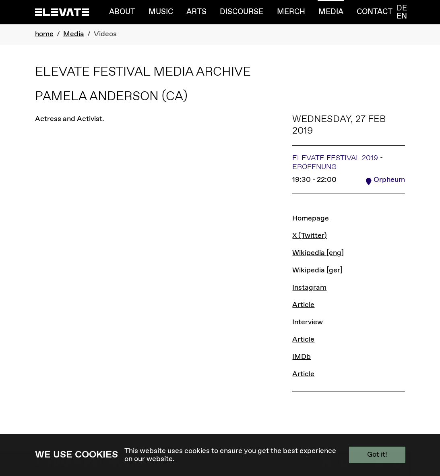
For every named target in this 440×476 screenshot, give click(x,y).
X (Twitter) (309, 236)
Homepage (310, 218)
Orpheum (389, 180)
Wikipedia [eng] (318, 253)
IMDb (301, 357)
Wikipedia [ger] (317, 270)
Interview (307, 322)
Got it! (377, 455)
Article (303, 305)
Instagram (309, 288)
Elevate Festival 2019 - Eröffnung (337, 162)
